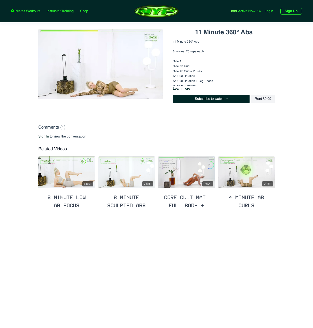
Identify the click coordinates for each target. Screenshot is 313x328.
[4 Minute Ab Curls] (246, 199)
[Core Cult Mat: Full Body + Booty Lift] (186, 199)
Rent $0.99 (263, 99)
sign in (43, 136)
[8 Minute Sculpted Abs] (126, 199)
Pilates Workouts (27, 11)
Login (269, 11)
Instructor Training (60, 11)
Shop (84, 11)
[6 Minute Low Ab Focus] (66, 199)
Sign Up (291, 11)
